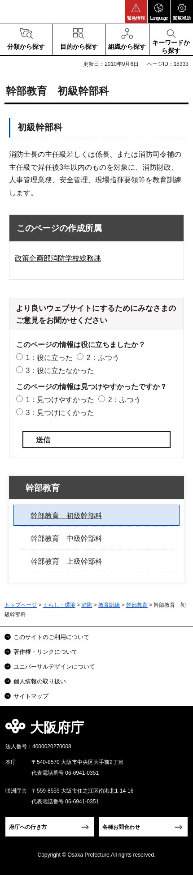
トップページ (20, 605)
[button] (136, 11)
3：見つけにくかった (60, 412)
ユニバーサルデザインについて (54, 666)
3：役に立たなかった (60, 370)
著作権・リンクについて (45, 651)
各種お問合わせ (121, 827)
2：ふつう (103, 357)
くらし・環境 (59, 605)
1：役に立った (49, 357)
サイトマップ (30, 696)
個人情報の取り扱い (39, 681)
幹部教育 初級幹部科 (66, 515)
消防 (86, 605)
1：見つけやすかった (60, 399)
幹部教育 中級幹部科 (66, 538)
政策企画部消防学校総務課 (58, 258)
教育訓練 (109, 605)
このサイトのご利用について (51, 637)
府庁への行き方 (28, 827)
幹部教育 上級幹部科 (66, 561)
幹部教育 (43, 488)
